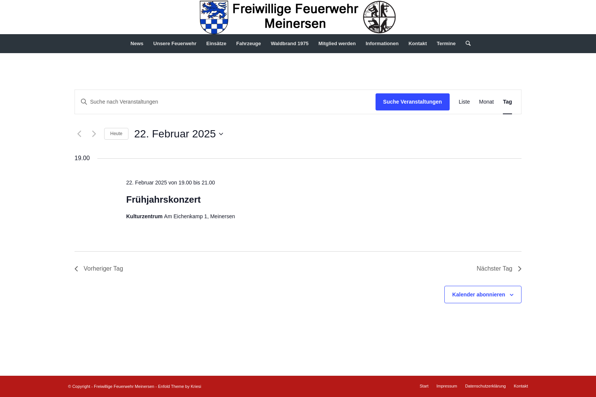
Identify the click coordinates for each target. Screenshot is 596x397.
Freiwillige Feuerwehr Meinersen (124, 386)
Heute (116, 133)
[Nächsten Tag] (93, 134)
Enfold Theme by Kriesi (179, 386)
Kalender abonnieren (478, 294)
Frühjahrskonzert (163, 199)
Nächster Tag (499, 268)
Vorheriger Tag (98, 268)
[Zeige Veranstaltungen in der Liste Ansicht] (464, 102)
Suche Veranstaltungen (412, 102)
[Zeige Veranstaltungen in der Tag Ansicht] (507, 102)
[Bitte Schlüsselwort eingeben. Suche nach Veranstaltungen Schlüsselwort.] (225, 102)
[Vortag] (79, 134)
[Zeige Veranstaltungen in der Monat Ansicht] (486, 102)
